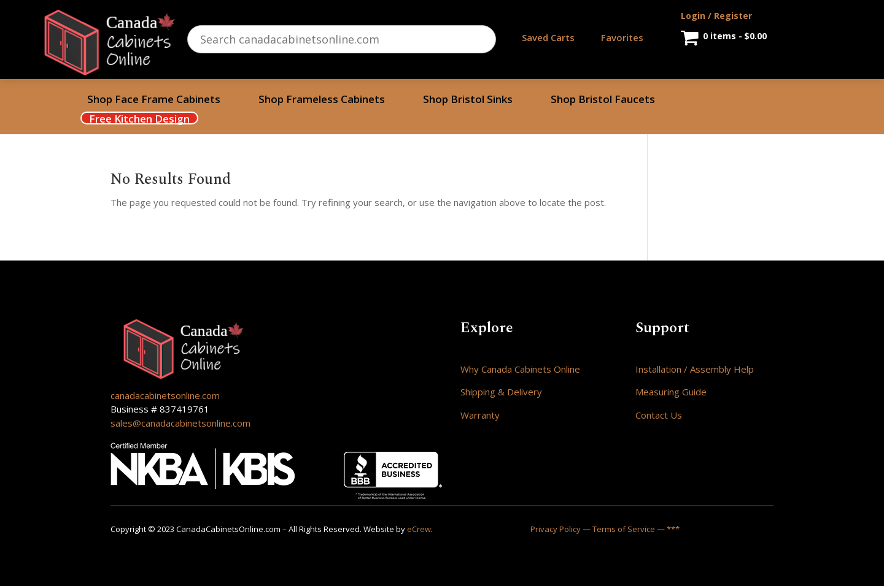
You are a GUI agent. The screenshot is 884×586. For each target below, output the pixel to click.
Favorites (622, 37)
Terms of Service (623, 529)
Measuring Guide (671, 392)
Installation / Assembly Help (694, 369)
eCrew (419, 529)
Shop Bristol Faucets (603, 100)
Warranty (480, 415)
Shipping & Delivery (501, 392)
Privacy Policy (555, 529)
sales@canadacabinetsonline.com (180, 423)
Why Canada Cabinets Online (520, 369)
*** (673, 529)
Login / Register (716, 15)
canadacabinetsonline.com (165, 395)
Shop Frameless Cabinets (321, 100)
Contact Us (658, 415)
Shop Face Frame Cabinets (153, 100)
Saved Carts (548, 37)
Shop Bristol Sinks (468, 100)
